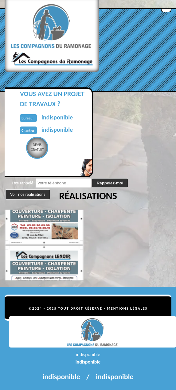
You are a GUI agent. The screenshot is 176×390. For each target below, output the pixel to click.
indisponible (88, 362)
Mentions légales (127, 308)
